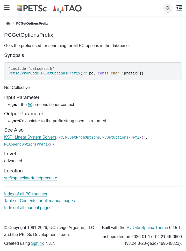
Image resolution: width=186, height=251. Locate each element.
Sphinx (37, 243)
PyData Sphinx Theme (147, 227)
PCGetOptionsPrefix (60, 73)
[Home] (8, 23)
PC (85, 73)
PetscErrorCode (24, 73)
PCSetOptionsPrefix (121, 137)
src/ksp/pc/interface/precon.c (30, 178)
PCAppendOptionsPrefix (27, 144)
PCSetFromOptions (82, 137)
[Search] (167, 8)
